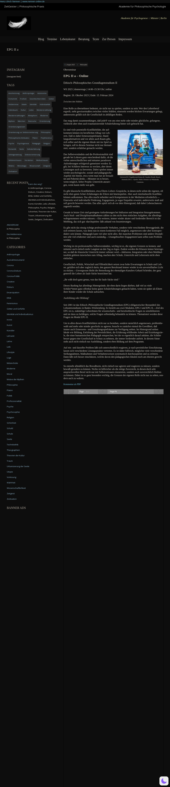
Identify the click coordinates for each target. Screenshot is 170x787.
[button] (163, 780)
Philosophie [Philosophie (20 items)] (45, 132)
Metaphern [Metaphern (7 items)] (32, 115)
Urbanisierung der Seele (18, 466)
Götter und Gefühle (16, 308)
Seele (9, 439)
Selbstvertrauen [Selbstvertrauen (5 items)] (14, 160)
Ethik (9, 298)
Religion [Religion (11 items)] (47, 143)
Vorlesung (11, 477)
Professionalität (14, 401)
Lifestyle (11, 352)
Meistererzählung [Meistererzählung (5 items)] (44, 110)
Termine (52, 39)
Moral (9, 374)
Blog (41, 39)
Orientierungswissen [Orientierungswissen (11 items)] (16, 127)
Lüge (9, 357)
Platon (10, 390)
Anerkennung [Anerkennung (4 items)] (13, 93)
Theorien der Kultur (16, 455)
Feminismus (12, 303)
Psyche (10, 406)
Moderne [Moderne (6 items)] (44, 115)
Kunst (9, 325)
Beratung (83, 39)
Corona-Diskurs (14, 270)
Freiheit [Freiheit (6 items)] (23, 99)
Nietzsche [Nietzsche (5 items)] (32, 121)
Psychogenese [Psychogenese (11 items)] (23, 143)
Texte (95, 39)
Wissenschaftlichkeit (16, 488)
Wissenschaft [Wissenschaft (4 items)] (35, 166)
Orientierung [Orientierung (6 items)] (44, 121)
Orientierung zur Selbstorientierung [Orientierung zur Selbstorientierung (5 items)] (23, 132)
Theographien (13, 450)
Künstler (11, 330)
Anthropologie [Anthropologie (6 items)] (28, 93)
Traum (10, 461)
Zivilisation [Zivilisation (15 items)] (12, 171)
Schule (10, 433)
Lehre (9, 341)
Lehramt (10, 336)
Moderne (11, 368)
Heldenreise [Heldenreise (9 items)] (13, 104)
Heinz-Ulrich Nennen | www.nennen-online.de (22, 1)
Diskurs (10, 287)
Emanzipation (13, 292)
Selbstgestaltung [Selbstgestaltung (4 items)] (15, 154)
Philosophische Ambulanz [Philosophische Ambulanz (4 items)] (18, 138)
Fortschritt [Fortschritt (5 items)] (12, 99)
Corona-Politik (13, 276)
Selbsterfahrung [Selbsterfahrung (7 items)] (33, 149)
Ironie (9, 319)
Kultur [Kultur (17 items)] (23, 110)
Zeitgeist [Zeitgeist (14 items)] (46, 166)
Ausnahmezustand (15, 260)
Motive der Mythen (15, 379)
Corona (10, 265)
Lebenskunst (67, 39)
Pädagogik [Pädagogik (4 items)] (36, 143)
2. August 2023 (70, 64)
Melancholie (12, 363)
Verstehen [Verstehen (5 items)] (29, 160)
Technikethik (12, 444)
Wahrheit (11, 482)
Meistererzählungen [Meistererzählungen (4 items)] (16, 115)
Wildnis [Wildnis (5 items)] (11, 166)
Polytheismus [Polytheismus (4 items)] (46, 138)
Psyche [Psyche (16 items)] (11, 143)
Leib (9, 346)
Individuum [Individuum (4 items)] (13, 110)
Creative (11, 281)
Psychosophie (13, 412)
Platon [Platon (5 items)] (35, 138)
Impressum (125, 39)
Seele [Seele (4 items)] (21, 149)
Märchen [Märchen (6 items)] (21, 121)
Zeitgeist (11, 493)
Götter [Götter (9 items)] (51, 99)
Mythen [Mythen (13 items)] (11, 121)
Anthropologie (13, 254)
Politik (9, 395)
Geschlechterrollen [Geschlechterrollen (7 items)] (37, 99)
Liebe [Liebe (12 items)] (31, 110)
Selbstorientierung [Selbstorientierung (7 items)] (32, 154)
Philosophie (83, 64)
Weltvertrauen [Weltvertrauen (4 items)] (42, 160)
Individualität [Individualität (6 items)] (45, 104)
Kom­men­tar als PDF (72, 384)
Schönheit (11, 422)
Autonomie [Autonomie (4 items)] (42, 93)
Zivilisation (12, 499)
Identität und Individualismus (20, 314)
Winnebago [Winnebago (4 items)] (21, 166)
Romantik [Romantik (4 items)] (12, 149)
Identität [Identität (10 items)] (33, 104)
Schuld (10, 428)
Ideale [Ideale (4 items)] (24, 104)
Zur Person (108, 39)
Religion (10, 417)
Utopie (10, 471)
